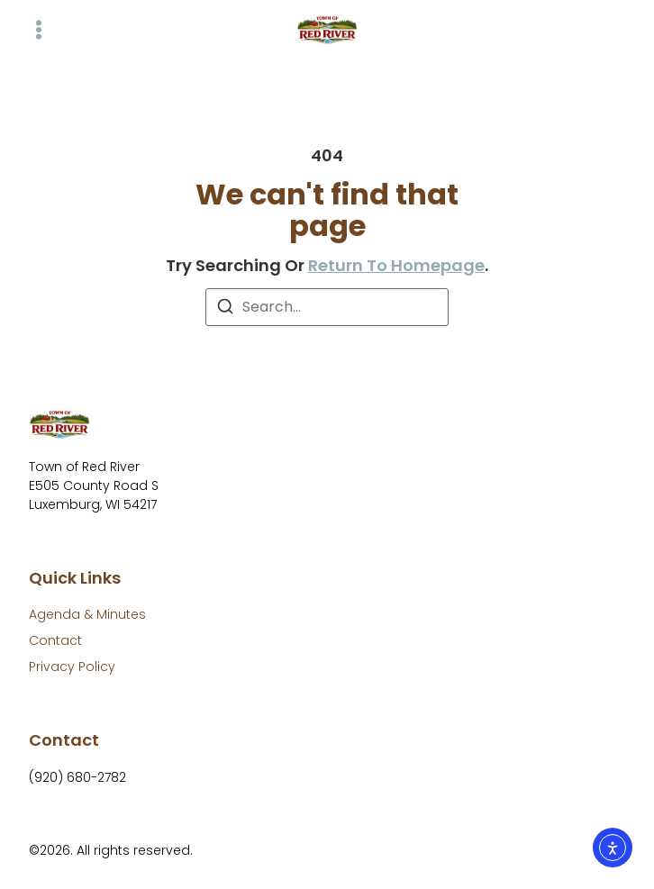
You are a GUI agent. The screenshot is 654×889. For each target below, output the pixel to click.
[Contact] (55, 640)
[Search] (225, 309)
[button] (39, 29)
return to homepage (396, 265)
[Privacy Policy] (72, 667)
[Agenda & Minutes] (87, 614)
